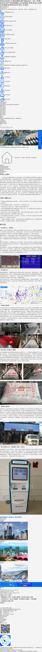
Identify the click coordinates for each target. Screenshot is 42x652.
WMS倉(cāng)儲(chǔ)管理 (26, 597)
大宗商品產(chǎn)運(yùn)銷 (6, 601)
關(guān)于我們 (3, 123)
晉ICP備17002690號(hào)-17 (27, 647)
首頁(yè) (23, 157)
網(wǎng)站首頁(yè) (4, 6)
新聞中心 (2, 117)
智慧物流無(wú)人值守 (5, 597)
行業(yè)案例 (3, 103)
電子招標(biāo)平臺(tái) (23, 599)
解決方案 (2, 64)
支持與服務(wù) (3, 102)
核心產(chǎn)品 (3, 8)
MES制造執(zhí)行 (4, 599)
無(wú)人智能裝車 (13, 599)
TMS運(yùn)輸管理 (15, 597)
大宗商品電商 (33, 599)
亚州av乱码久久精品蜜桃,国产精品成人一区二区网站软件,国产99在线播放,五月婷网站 (18, 651)
